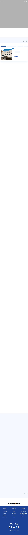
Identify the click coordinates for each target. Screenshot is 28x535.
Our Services (4, 515)
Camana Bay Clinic (23, 509)
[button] (0, 1)
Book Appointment (5, 511)
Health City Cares (14, 513)
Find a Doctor (4, 509)
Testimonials (14, 509)
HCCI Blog (14, 511)
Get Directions (16, 56)
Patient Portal (4, 513)
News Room (14, 515)
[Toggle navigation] (26, 1)
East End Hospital (23, 516)
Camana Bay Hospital (23, 511)
